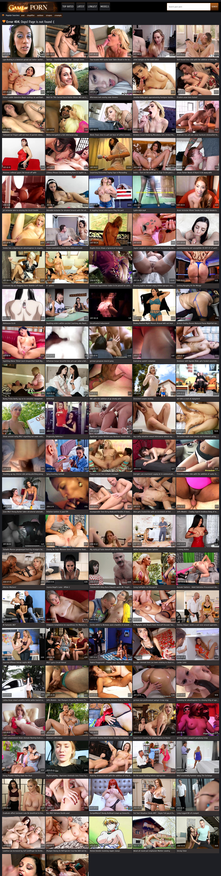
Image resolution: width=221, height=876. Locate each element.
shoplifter (31, 15)
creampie (58, 15)
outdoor (40, 15)
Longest (92, 6)
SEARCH (214, 6)
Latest (80, 6)
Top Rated (68, 6)
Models (105, 6)
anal (22, 15)
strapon (49, 15)
